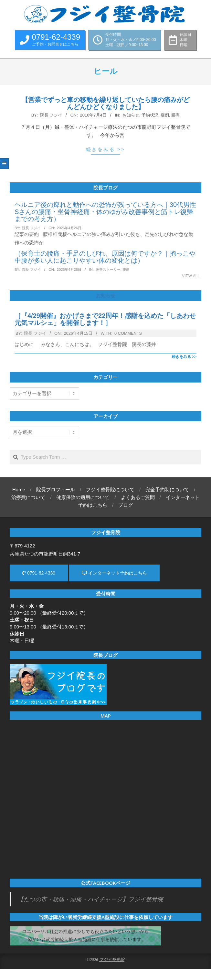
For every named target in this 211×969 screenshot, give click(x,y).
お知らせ (130, 115)
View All (191, 276)
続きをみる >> (105, 149)
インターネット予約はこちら (114, 573)
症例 (165, 115)
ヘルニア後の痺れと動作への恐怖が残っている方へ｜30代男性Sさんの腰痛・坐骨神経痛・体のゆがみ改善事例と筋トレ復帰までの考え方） (105, 211)
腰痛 (175, 115)
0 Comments (128, 333)
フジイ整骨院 (111, 959)
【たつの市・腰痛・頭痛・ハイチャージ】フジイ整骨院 (90, 899)
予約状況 (150, 115)
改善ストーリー (108, 269)
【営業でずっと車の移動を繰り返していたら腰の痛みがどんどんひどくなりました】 (106, 103)
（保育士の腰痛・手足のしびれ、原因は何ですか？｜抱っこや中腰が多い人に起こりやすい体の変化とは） (105, 257)
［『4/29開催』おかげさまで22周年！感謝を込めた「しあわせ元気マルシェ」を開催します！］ (105, 319)
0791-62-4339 (38, 573)
